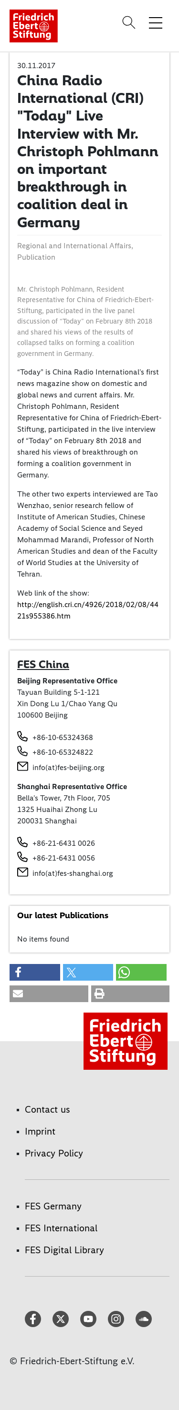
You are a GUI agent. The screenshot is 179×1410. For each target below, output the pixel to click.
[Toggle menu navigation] (155, 22)
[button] (35, 972)
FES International (61, 1228)
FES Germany (53, 1206)
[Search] (130, 22)
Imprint (40, 1131)
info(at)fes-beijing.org (68, 767)
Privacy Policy (54, 1153)
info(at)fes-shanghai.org (72, 873)
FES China (43, 664)
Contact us (47, 1109)
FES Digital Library (64, 1250)
